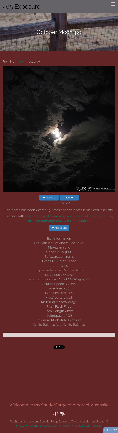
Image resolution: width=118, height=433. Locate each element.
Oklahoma (21, 61)
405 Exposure (21, 6)
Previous (49, 197)
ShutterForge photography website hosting (43, 425)
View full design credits (86, 425)
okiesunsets (74, 216)
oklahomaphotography (45, 221)
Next (69, 197)
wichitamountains (77, 221)
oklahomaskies (53, 216)
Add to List (59, 227)
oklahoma (32, 216)
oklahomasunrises (98, 216)
